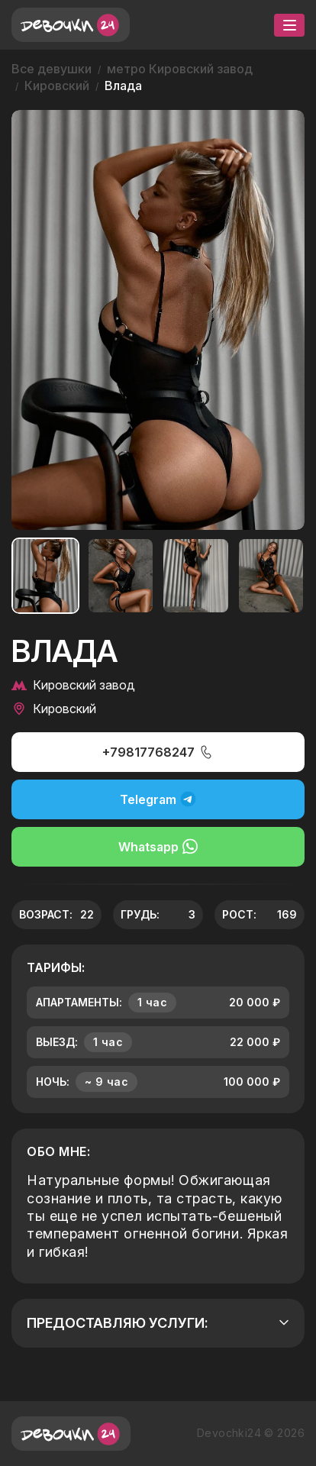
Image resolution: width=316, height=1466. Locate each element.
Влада (123, 85)
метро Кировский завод (180, 68)
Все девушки (51, 68)
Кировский (56, 85)
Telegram (158, 799)
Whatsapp (158, 846)
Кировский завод (73, 685)
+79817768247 (158, 752)
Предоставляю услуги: (158, 1323)
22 (87, 914)
